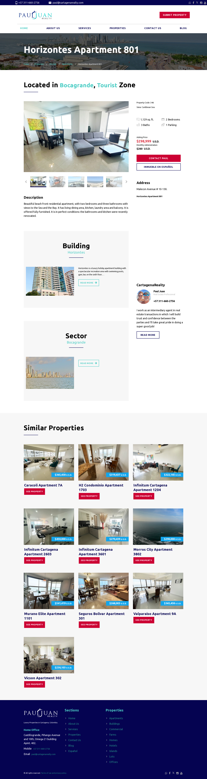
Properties (117, 29)
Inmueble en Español (159, 167)
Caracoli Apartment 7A (43, 485)
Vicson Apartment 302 (43, 678)
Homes (113, 740)
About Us (53, 29)
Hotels (113, 745)
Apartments (67, 64)
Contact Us (153, 29)
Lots (111, 756)
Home (24, 29)
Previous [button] (29, 136)
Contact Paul (159, 158)
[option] (76, 136)
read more (88, 282)
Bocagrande (79, 85)
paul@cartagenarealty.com (66, 3)
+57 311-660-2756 (27, 3)
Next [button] (123, 136)
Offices (113, 761)
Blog (183, 29)
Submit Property (174, 15)
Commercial (116, 729)
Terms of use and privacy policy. (54, 773)
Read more (148, 335)
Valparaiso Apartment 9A (154, 614)
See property (34, 491)
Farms (112, 734)
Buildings (114, 723)
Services (84, 29)
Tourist (114, 85)
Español (72, 751)
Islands (113, 751)
